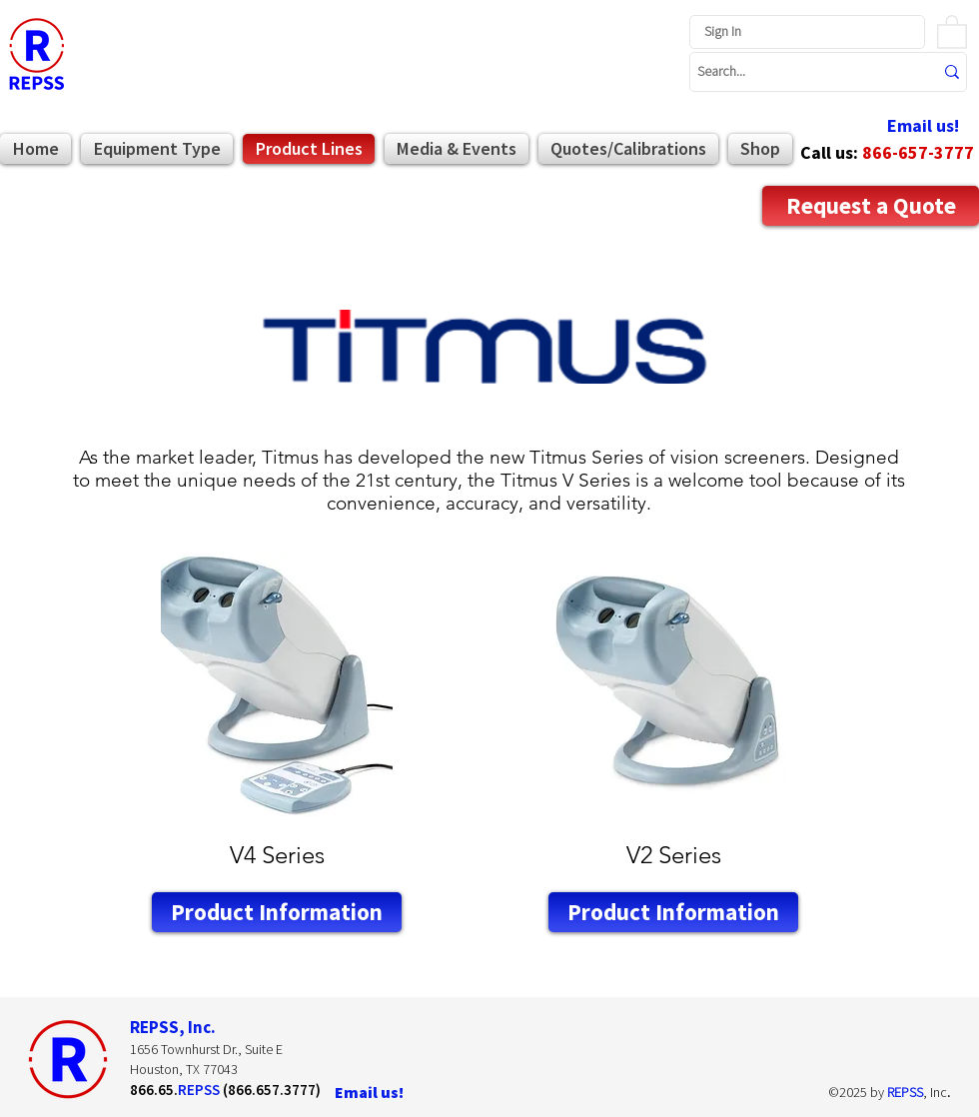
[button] (952, 31)
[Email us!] (923, 126)
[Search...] (800, 72)
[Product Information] (277, 912)
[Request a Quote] (870, 206)
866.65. (154, 1089)
